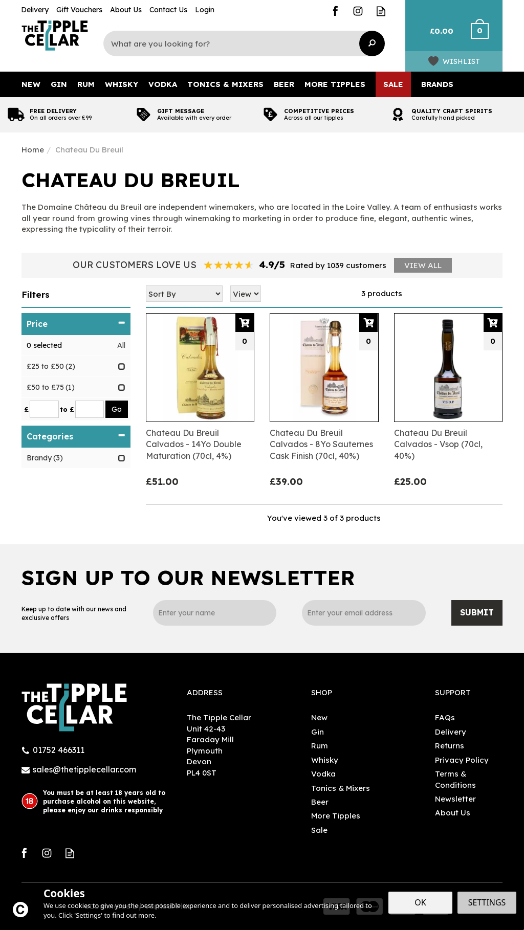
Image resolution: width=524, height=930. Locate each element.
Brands (437, 84)
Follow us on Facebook (335, 11)
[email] (364, 613)
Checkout (486, 36)
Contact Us (168, 9)
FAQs (445, 717)
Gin (317, 732)
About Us (452, 812)
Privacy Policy (462, 760)
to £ (67, 409)
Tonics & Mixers (340, 788)
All (121, 345)
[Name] (215, 613)
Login (204, 9)
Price (76, 324)
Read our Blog (381, 11)
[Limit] (245, 293)
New (319, 717)
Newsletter (455, 799)
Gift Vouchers (79, 9)
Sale (319, 830)
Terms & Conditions (455, 779)
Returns (449, 745)
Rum (319, 745)
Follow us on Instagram (358, 11)
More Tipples (335, 816)
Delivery (450, 732)
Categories (76, 436)
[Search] (239, 43)
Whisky (324, 760)
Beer (320, 802)
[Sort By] (184, 293)
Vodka (323, 774)
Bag (437, 36)
